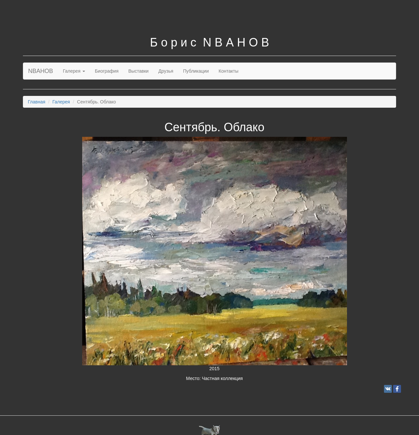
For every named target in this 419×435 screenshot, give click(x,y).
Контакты (228, 71)
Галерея (74, 71)
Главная (36, 101)
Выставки (138, 71)
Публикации (196, 71)
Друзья (165, 71)
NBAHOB (40, 71)
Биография (106, 71)
